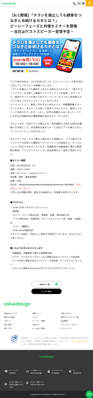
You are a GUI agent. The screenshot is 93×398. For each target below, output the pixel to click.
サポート (7, 321)
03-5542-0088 (74, 3)
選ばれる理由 (9, 317)
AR (80, 371)
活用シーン (36, 313)
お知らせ (35, 324)
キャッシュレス (16, 371)
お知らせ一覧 (45, 284)
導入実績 (7, 324)
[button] (89, 3)
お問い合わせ (79, 3)
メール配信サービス (37, 371)
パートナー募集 (38, 321)
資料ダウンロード (84, 3)
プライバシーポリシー (70, 324)
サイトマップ (66, 328)
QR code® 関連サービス (16, 384)
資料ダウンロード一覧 (70, 317)
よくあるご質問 (38, 328)
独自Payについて (11, 313)
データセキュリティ (59, 371)
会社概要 (64, 321)
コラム (35, 317)
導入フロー (8, 328)
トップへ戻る (46, 291)
